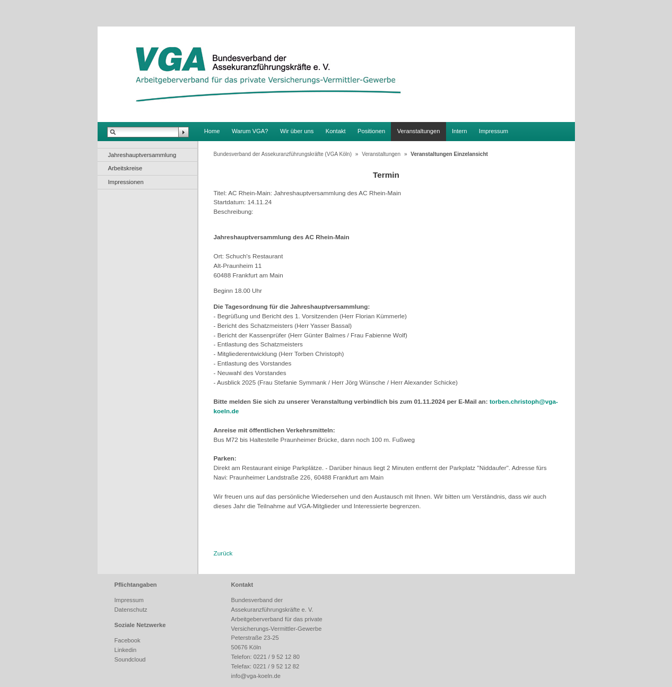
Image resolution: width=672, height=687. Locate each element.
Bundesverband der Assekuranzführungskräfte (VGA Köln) (283, 154)
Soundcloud (130, 659)
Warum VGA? (250, 131)
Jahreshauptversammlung (142, 155)
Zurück (223, 553)
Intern (459, 131)
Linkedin (126, 650)
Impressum (493, 131)
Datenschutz (131, 609)
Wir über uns (296, 131)
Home (212, 131)
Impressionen (126, 182)
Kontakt (336, 131)
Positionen (371, 131)
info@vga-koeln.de (256, 676)
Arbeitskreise (125, 168)
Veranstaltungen (418, 131)
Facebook (128, 640)
